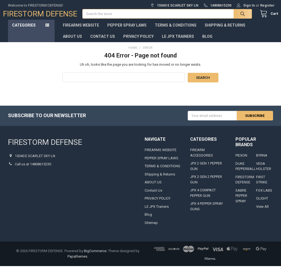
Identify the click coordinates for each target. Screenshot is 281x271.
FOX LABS (264, 195)
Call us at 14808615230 (33, 169)
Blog (207, 41)
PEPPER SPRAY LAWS (127, 30)
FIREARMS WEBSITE (81, 30)
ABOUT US (72, 41)
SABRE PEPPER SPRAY (241, 200)
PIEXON (241, 160)
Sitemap (151, 228)
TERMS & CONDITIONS (175, 30)
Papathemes (77, 261)
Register (267, 5)
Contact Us (102, 41)
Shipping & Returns (225, 30)
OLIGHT (262, 203)
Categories (24, 30)
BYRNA (261, 160)
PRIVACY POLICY (138, 41)
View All (262, 211)
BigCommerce (95, 256)
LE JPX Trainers (178, 41)
